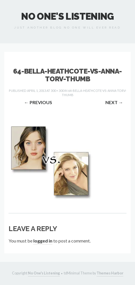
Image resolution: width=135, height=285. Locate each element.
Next (114, 102)
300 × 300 (57, 90)
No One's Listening (67, 16)
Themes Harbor (110, 273)
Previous (38, 102)
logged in (42, 240)
